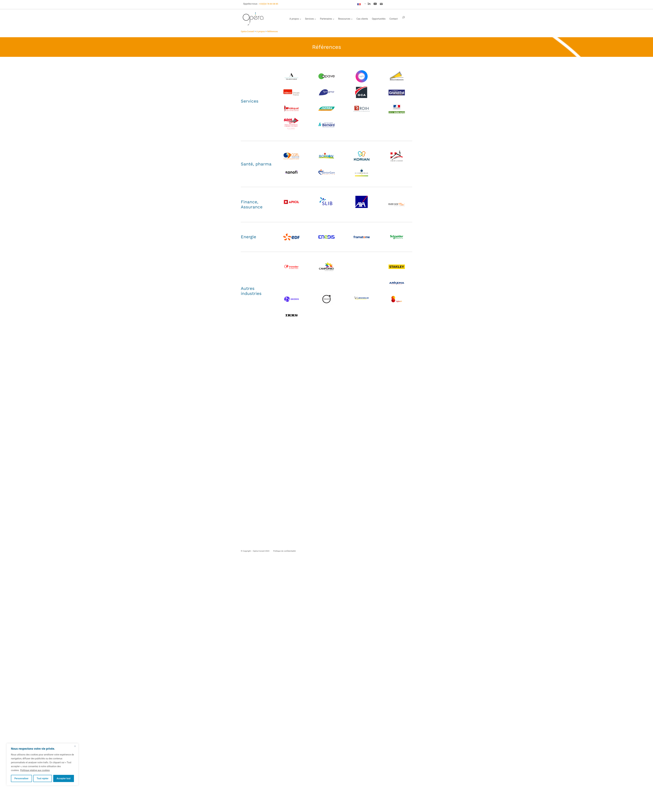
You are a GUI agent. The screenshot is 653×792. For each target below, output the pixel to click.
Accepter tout (64, 778)
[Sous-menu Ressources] (352, 19)
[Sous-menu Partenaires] (333, 19)
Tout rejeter (42, 778)
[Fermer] (75, 746)
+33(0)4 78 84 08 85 (268, 4)
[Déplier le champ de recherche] (404, 19)
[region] (42, 764)
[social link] (369, 4)
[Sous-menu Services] (315, 19)
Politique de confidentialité (284, 551)
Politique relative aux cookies (35, 770)
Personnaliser (21, 778)
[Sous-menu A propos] (300, 19)
